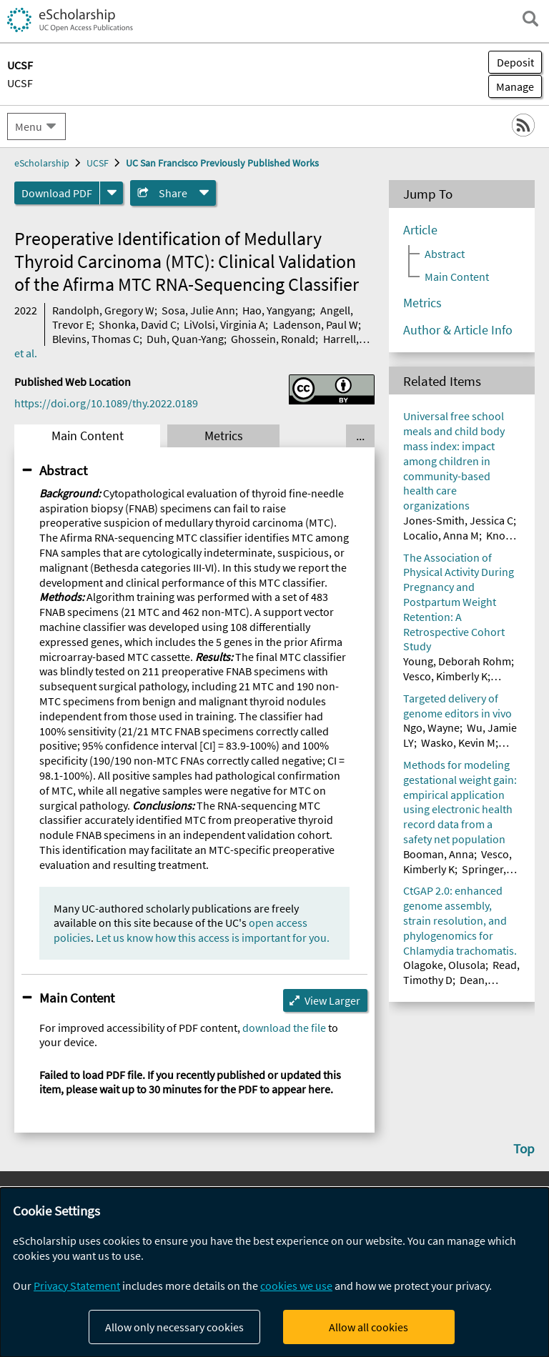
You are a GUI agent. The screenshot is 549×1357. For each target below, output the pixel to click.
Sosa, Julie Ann (198, 310)
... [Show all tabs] (360, 436)
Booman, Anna (438, 854)
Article (420, 230)
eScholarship (41, 162)
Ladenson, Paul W (315, 324)
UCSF (20, 83)
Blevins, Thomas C (95, 339)
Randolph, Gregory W (103, 310)
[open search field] (530, 18)
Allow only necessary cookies (174, 1327)
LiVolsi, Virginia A (224, 324)
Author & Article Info (458, 330)
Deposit (515, 62)
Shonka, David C (138, 324)
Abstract (63, 470)
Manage (511, 86)
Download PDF (56, 193)
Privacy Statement (77, 1285)
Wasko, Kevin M (458, 742)
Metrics (223, 436)
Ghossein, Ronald (273, 339)
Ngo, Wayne (431, 727)
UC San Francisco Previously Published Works (222, 162)
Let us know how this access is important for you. (213, 937)
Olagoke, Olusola (444, 965)
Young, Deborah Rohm (457, 661)
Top (524, 1148)
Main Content (87, 436)
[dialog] (274, 1272)
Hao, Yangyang (277, 310)
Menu (28, 126)
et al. (25, 353)
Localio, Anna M (441, 535)
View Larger (332, 1000)
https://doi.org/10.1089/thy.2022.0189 (106, 403)
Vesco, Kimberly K (445, 676)
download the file (284, 1027)
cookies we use (296, 1285)
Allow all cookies (368, 1327)
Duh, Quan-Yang (185, 339)
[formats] (111, 193)
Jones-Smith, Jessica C (458, 520)
